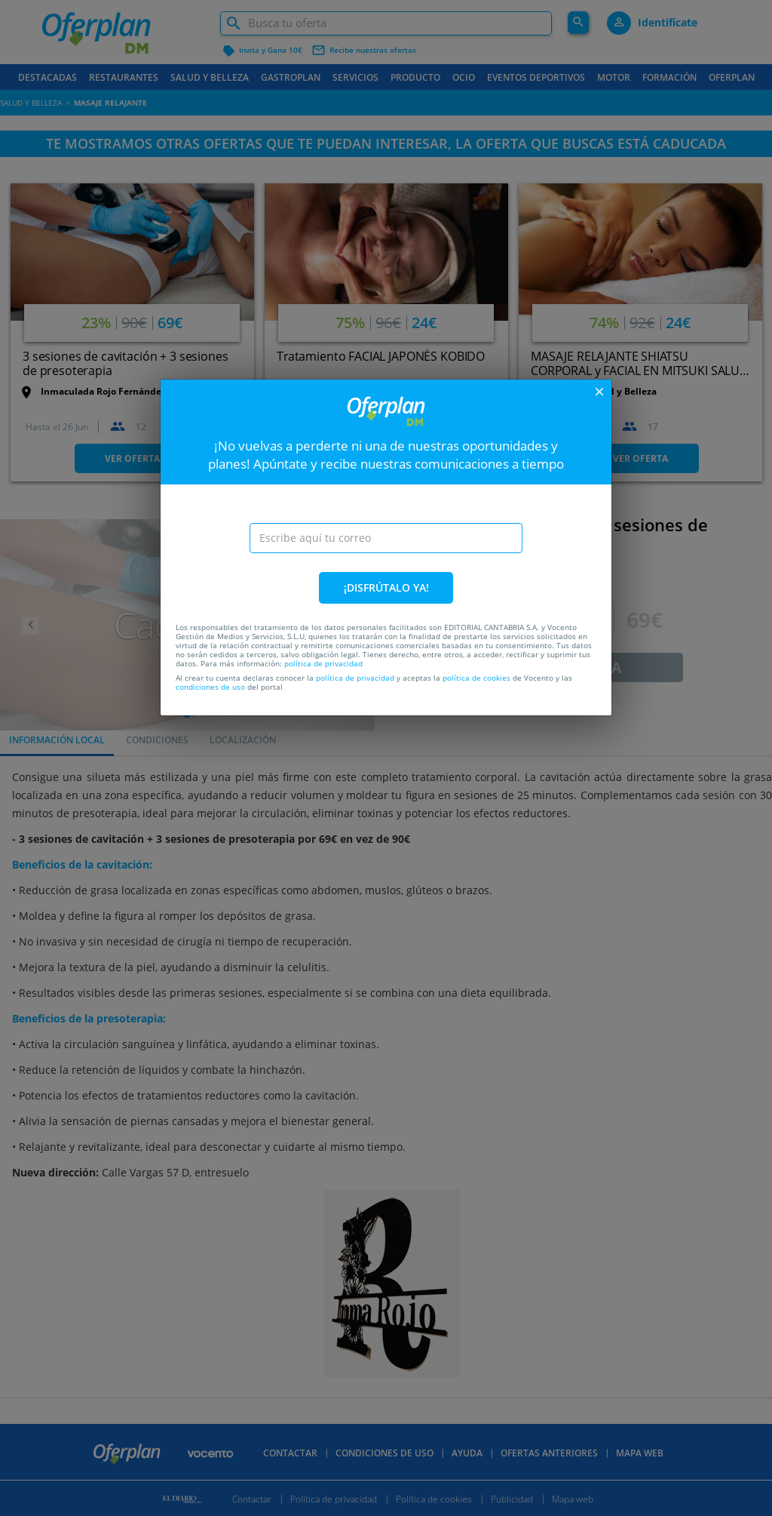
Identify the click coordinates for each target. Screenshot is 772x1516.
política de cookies (476, 677)
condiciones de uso (210, 686)
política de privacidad (323, 663)
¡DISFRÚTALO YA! (386, 587)
